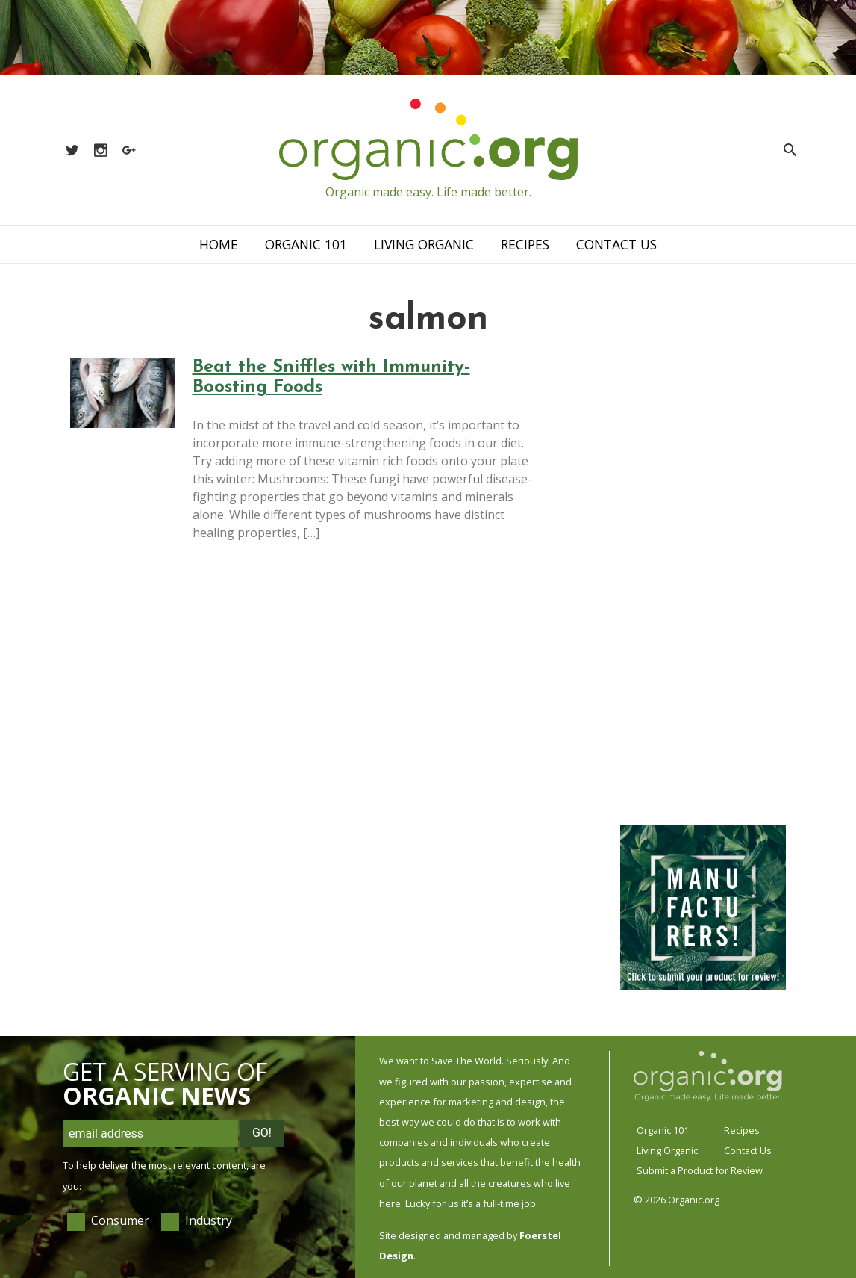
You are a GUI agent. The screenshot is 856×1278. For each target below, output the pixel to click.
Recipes (525, 244)
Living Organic (424, 244)
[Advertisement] (703, 583)
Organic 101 (306, 244)
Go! (262, 1133)
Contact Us (616, 244)
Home (218, 244)
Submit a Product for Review (700, 1170)
